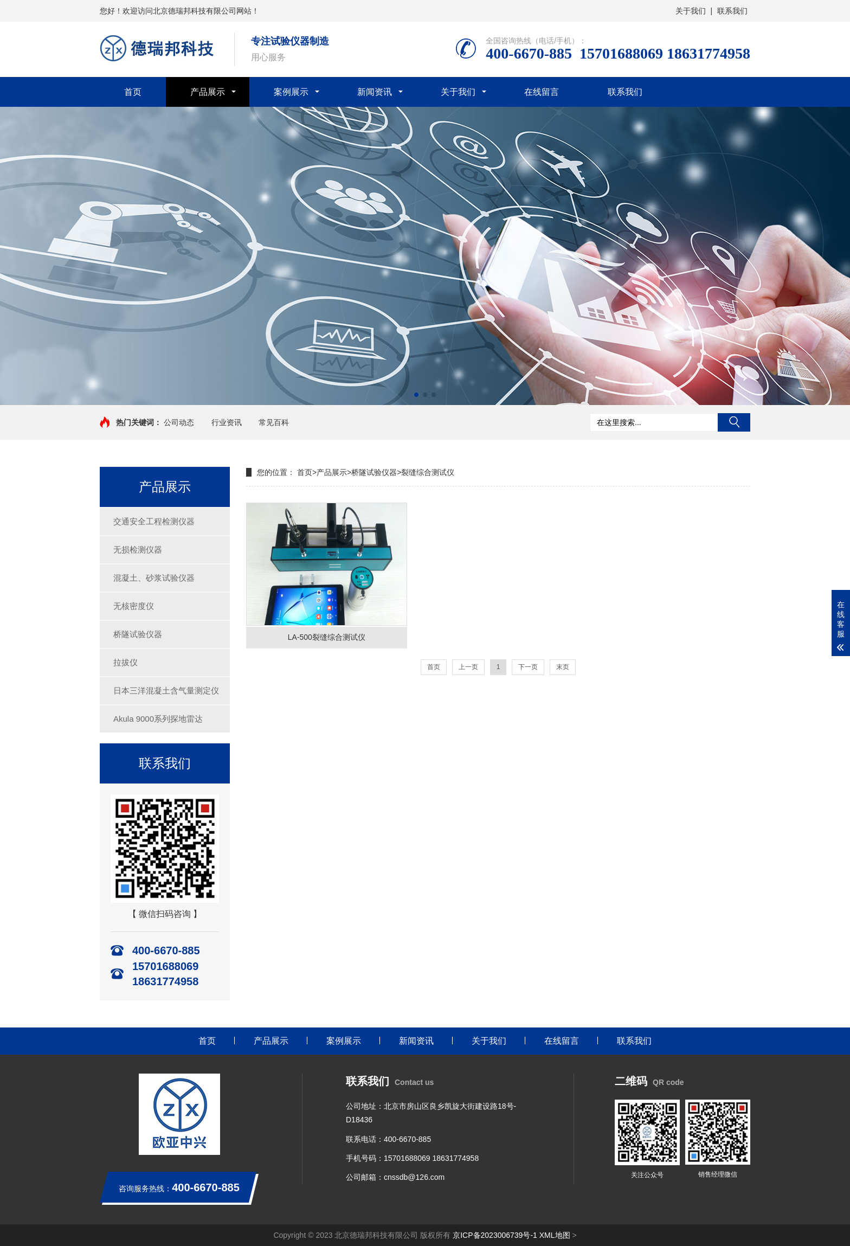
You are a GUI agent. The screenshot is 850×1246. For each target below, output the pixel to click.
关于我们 (690, 11)
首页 (132, 92)
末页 (562, 667)
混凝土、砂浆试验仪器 (154, 577)
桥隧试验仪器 (137, 634)
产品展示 (207, 92)
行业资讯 (226, 422)
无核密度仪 (133, 606)
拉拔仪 (125, 662)
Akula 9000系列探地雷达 (158, 718)
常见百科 (274, 422)
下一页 (528, 667)
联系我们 (732, 11)
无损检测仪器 (137, 549)
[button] (416, 395)
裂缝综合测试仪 (427, 472)
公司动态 (179, 422)
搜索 (734, 422)
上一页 (468, 667)
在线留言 (541, 92)
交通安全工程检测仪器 (154, 521)
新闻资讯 (374, 92)
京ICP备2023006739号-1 (495, 1235)
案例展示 (291, 92)
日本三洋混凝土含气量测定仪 (166, 690)
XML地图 (554, 1235)
